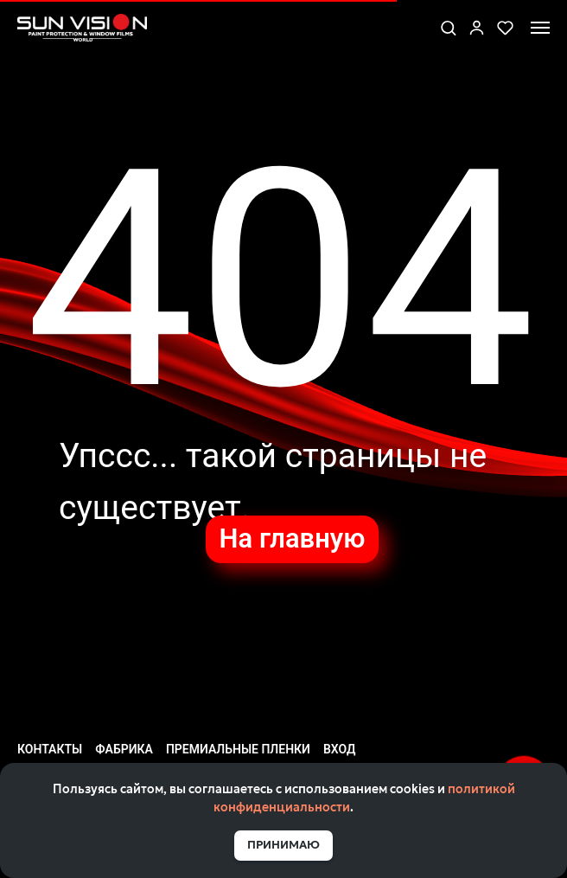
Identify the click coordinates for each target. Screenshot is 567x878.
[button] (448, 27)
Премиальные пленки (238, 749)
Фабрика (124, 749)
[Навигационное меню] (540, 28)
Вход (339, 749)
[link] (476, 27)
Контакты (49, 749)
